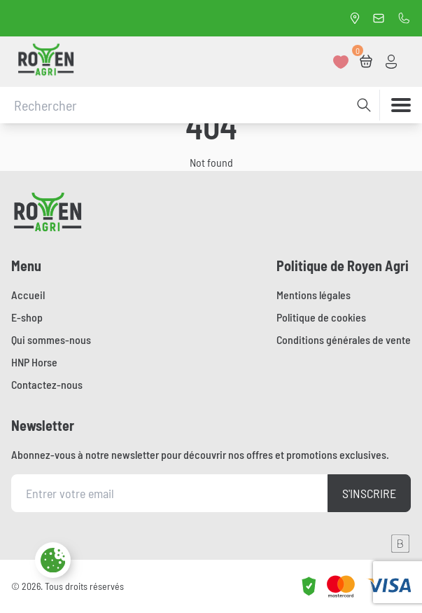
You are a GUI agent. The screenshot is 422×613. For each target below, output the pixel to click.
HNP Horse (34, 362)
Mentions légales (313, 294)
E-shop (27, 317)
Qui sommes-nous (51, 339)
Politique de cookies (321, 317)
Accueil (28, 294)
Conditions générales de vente (343, 339)
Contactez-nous (47, 384)
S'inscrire (369, 493)
